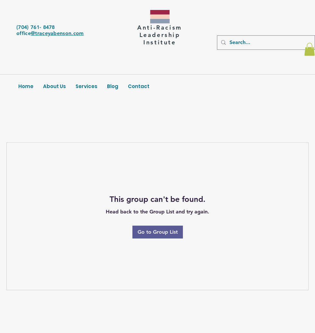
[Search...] (265, 43)
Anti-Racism (159, 27)
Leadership (160, 35)
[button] (309, 49)
